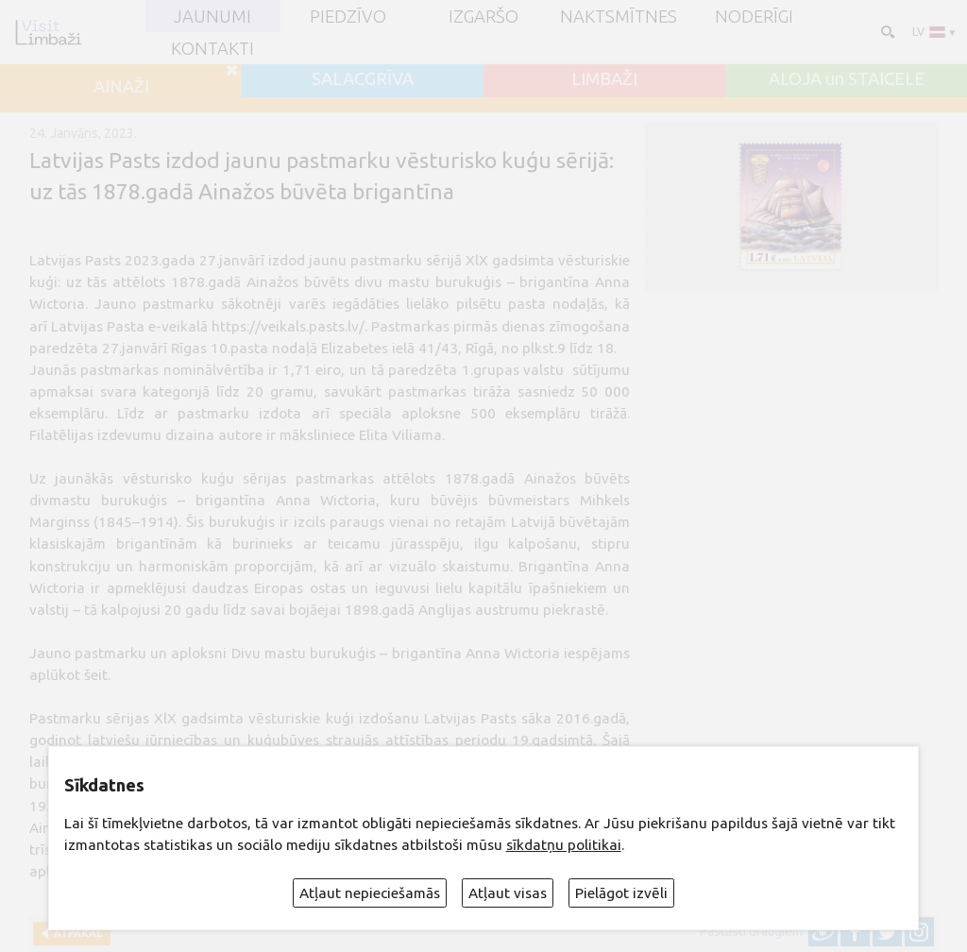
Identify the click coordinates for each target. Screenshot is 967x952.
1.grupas (490, 370)
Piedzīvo (348, 16)
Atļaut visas (507, 893)
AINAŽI (121, 85)
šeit (96, 675)
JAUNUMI (212, 16)
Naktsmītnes (618, 16)
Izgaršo (483, 16)
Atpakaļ (75, 933)
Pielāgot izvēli (621, 893)
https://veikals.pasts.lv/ (288, 326)
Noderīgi (754, 16)
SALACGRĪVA (363, 78)
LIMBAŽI (604, 78)
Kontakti (212, 48)
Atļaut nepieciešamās (369, 893)
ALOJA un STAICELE (847, 78)
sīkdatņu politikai (563, 845)
